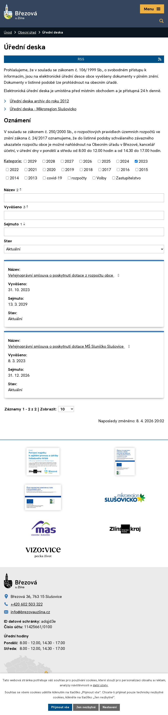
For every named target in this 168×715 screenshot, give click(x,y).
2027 (69, 161)
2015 (143, 169)
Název (11, 189)
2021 (32, 169)
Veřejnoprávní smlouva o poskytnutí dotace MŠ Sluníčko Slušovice (70, 346)
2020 (51, 169)
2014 (14, 177)
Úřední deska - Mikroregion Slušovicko (43, 108)
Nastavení (110, 707)
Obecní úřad (27, 32)
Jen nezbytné (86, 707)
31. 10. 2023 (19, 289)
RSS (120, 59)
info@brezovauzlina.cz (30, 611)
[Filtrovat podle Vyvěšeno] (84, 215)
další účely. (100, 685)
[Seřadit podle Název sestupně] (20, 190)
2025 (106, 161)
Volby (101, 177)
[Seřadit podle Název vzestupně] (20, 189)
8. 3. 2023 (16, 360)
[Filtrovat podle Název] (84, 197)
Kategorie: (13, 160)
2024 (124, 161)
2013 (32, 177)
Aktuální (15, 318)
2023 (143, 161)
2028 (50, 161)
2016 (125, 169)
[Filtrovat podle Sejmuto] (84, 232)
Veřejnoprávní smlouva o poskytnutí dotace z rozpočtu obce (64, 275)
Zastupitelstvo (128, 177)
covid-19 (54, 177)
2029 (32, 161)
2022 (14, 169)
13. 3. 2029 (17, 304)
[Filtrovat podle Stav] (84, 249)
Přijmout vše (60, 707)
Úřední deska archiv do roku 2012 (39, 100)
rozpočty (79, 177)
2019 (69, 169)
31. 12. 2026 (19, 375)
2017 (106, 169)
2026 (87, 161)
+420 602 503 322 (27, 604)
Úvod (8, 32)
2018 (88, 169)
